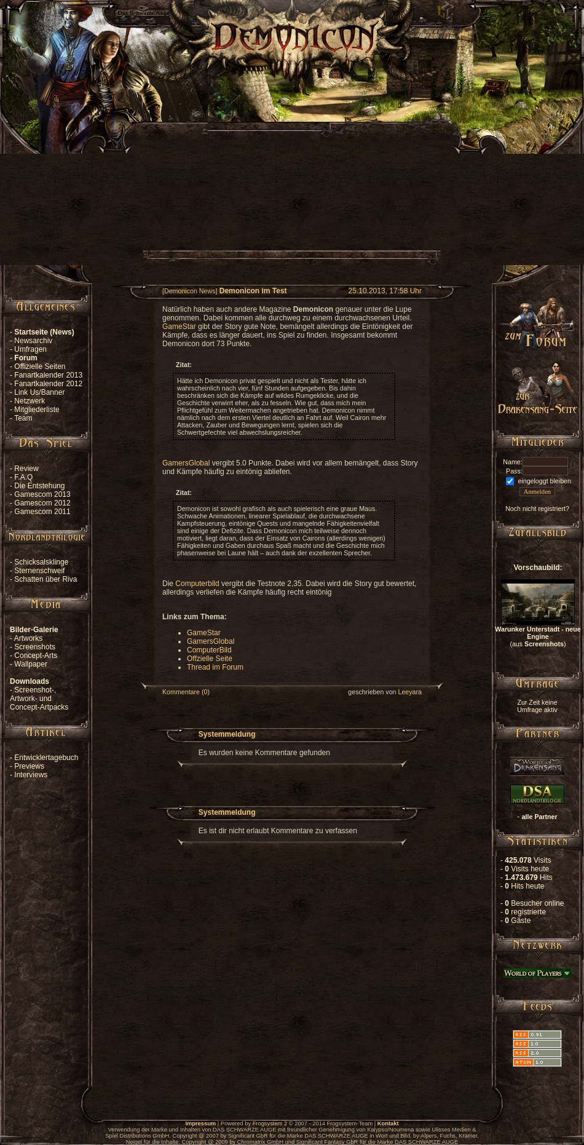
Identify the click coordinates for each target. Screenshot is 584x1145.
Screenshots (34, 647)
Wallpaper (30, 664)
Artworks (28, 638)
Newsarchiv (33, 340)
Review (26, 468)
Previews (29, 766)
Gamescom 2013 (42, 494)
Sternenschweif (39, 570)
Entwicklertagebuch (46, 757)
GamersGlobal (186, 463)
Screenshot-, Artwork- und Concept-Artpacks (39, 698)
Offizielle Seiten (39, 366)
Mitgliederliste (36, 409)
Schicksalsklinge (41, 562)
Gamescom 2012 (42, 503)
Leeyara (410, 691)
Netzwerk (29, 401)
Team (23, 418)
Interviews (30, 775)
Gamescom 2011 (42, 511)
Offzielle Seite (209, 658)
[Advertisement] (292, 179)
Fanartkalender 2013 (48, 375)
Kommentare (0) (186, 691)
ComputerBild (209, 650)
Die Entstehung (39, 485)
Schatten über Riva (45, 579)
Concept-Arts (35, 655)
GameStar (179, 326)
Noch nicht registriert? (537, 508)
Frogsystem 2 (270, 1123)
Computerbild (197, 583)
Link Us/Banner (39, 392)
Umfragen (30, 349)
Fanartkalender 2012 (48, 383)
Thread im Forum (215, 667)
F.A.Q (23, 477)
